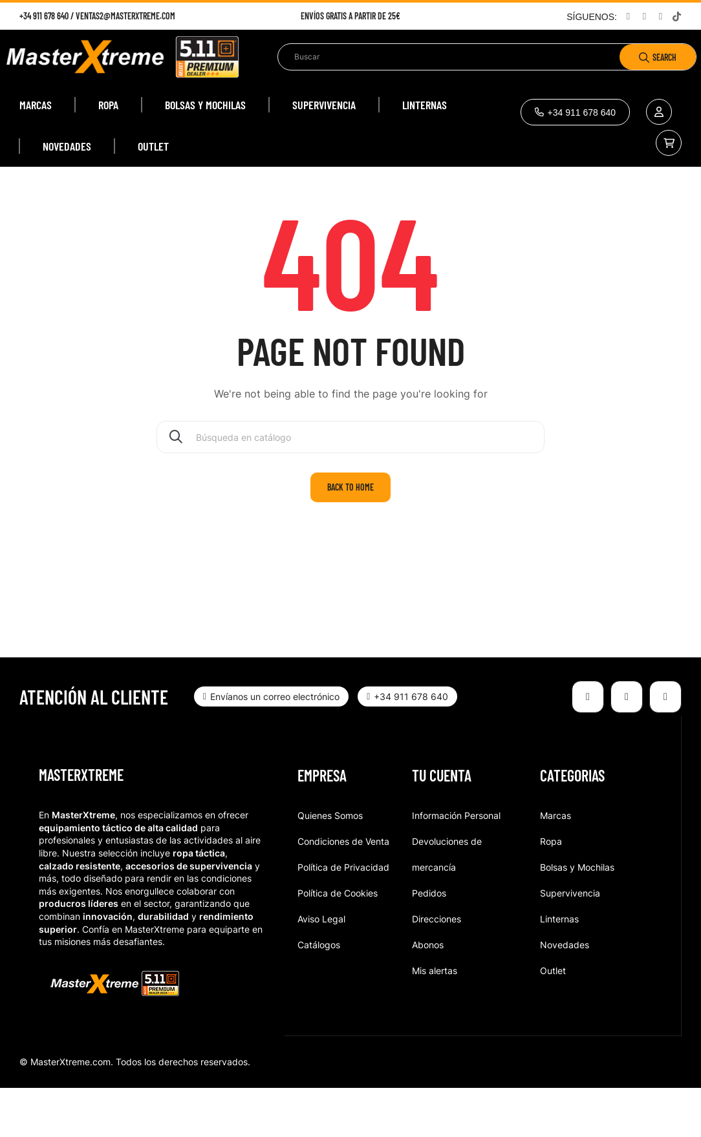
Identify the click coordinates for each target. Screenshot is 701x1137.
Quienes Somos (330, 864)
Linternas (559, 967)
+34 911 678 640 (44, 15)
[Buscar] (350, 486)
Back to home (350, 536)
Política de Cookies (337, 942)
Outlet (553, 1019)
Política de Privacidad (343, 916)
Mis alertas (434, 1019)
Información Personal (456, 864)
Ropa (551, 890)
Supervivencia (570, 942)
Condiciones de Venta (343, 890)
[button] (576, 112)
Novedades (564, 993)
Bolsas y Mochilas (577, 916)
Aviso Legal (321, 967)
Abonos (428, 993)
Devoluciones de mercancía (447, 903)
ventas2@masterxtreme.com (125, 15)
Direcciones (436, 967)
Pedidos (429, 942)
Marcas (555, 864)
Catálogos (318, 993)
